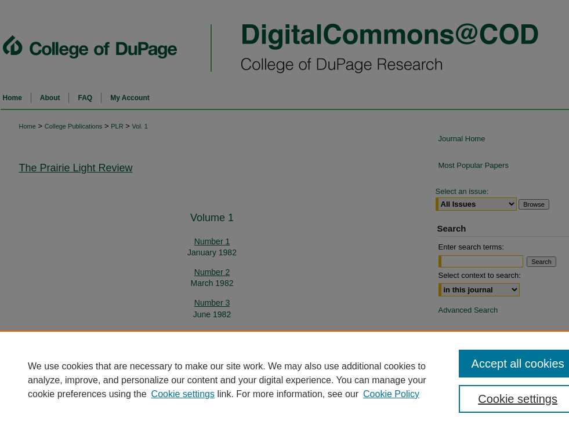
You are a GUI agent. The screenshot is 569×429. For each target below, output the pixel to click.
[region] (284, 380)
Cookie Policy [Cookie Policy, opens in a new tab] (391, 394)
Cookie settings (183, 394)
